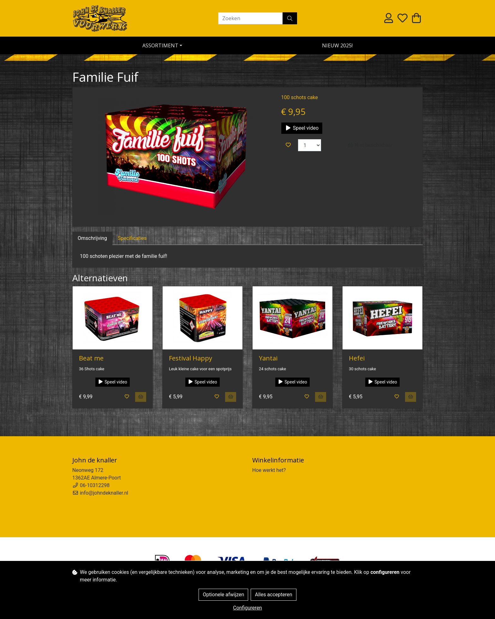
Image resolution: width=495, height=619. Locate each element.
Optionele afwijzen (223, 595)
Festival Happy (190, 358)
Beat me (91, 358)
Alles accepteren (273, 595)
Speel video (302, 128)
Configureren (247, 608)
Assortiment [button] (160, 45)
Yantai (268, 358)
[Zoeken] (250, 18)
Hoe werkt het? (269, 470)
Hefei (357, 358)
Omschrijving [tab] (92, 238)
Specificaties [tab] (132, 238)
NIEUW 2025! (337, 45)
